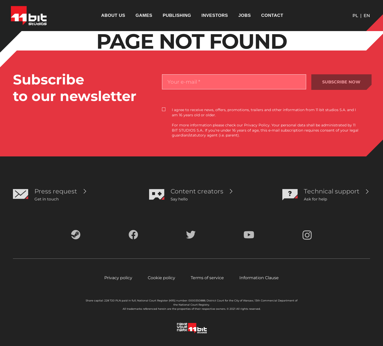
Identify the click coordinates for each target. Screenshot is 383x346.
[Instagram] (307, 235)
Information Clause (259, 277)
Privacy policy (118, 277)
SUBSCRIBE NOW (341, 82)
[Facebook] (133, 235)
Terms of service (207, 277)
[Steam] (75, 235)
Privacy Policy (257, 125)
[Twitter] (191, 235)
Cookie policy (161, 277)
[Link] (29, 15)
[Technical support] (331, 191)
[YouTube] (249, 235)
